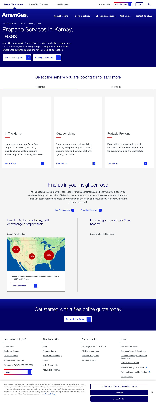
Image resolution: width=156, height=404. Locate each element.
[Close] (152, 392)
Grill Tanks (125, 16)
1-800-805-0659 (26, 363)
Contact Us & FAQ (144, 16)
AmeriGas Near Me (91, 209)
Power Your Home (13, 4)
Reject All (119, 393)
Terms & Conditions (129, 344)
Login (140, 4)
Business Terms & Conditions (133, 349)
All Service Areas (89, 358)
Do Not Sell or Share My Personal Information (119, 386)
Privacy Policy (127, 375)
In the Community (50, 363)
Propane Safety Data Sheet (134, 365)
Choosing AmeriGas (105, 16)
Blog (45, 344)
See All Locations (64, 209)
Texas (39, 24)
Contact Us (9, 344)
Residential (40, 87)
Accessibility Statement (14, 358)
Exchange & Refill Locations (94, 344)
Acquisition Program (51, 368)
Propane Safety (49, 349)
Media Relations (11, 354)
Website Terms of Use (130, 379)
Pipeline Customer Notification (135, 370)
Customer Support (12, 349)
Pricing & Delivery (82, 16)
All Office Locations (90, 349)
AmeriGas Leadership (52, 354)
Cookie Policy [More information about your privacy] (50, 394)
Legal (123, 337)
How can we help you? (15, 337)
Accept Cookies (119, 399)
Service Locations (26, 24)
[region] (78, 392)
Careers (46, 358)
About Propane (61, 16)
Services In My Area (90, 354)
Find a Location (104, 4)
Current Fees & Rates (130, 361)
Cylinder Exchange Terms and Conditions (134, 355)
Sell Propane (62, 4)
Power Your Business (38, 4)
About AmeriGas (51, 337)
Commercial (116, 87)
